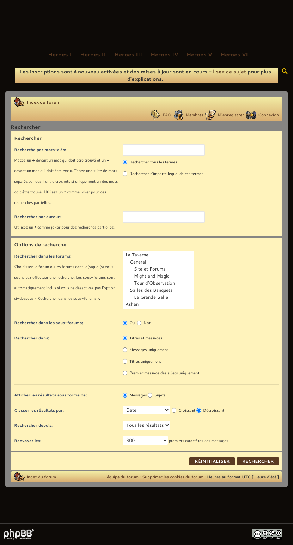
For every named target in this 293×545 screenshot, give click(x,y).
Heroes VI (234, 54)
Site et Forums (159, 269)
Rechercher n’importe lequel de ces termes (163, 173)
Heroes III (128, 54)
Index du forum (43, 102)
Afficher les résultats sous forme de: (50, 395)
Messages (135, 395)
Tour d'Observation (159, 283)
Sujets (156, 395)
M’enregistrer (231, 114)
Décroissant (210, 410)
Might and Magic (159, 276)
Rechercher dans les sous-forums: (48, 322)
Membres (194, 114)
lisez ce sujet (229, 71)
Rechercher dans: (31, 337)
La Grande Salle (159, 297)
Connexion (268, 114)
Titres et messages (142, 337)
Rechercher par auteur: (37, 216)
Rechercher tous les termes (150, 161)
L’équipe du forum (121, 476)
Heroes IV (164, 54)
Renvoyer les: (27, 440)
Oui (129, 322)
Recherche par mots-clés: (40, 149)
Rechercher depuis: (33, 425)
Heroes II (93, 54)
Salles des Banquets (159, 290)
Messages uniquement (145, 349)
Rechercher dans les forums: (42, 256)
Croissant (183, 410)
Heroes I (60, 54)
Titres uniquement (142, 361)
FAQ (167, 114)
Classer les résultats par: (39, 410)
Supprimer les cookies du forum (172, 476)
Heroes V (199, 54)
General (159, 262)
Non (144, 322)
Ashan (159, 304)
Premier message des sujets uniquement (161, 372)
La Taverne (159, 255)
